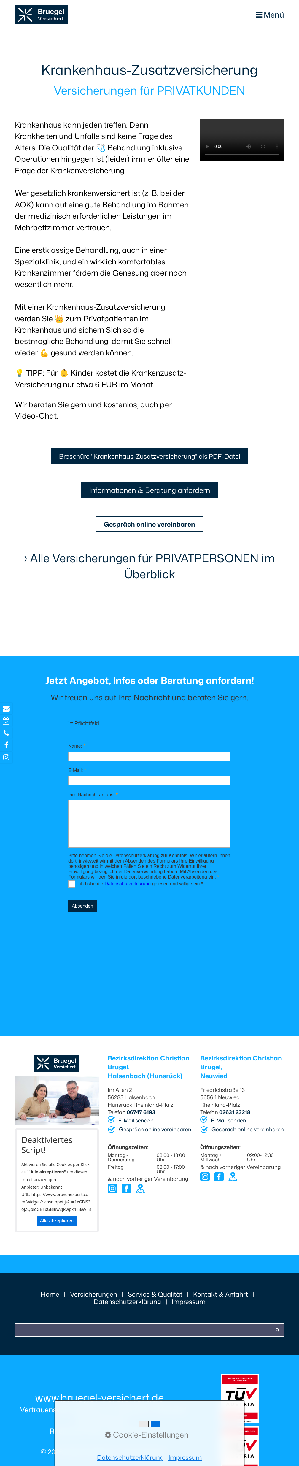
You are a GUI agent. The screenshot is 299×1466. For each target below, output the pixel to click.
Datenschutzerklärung (127, 1307)
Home (50, 1299)
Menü (273, 14)
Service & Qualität (155, 1299)
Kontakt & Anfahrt (220, 1299)
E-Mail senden (136, 1126)
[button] (149, 457)
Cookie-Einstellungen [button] (146, 1434)
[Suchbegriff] (149, 1335)
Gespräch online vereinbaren (155, 1134)
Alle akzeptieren (57, 1226)
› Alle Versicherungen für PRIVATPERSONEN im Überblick (149, 571)
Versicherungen (93, 1299)
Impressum (189, 1307)
